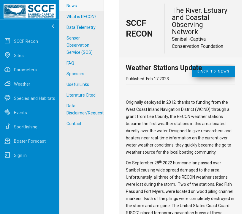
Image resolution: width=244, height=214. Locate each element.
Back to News (213, 71)
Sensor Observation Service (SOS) (79, 45)
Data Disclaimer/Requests (85, 109)
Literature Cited (81, 95)
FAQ (70, 63)
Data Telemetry (81, 27)
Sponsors (75, 73)
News (71, 5)
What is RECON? (81, 16)
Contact (73, 123)
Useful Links (77, 84)
